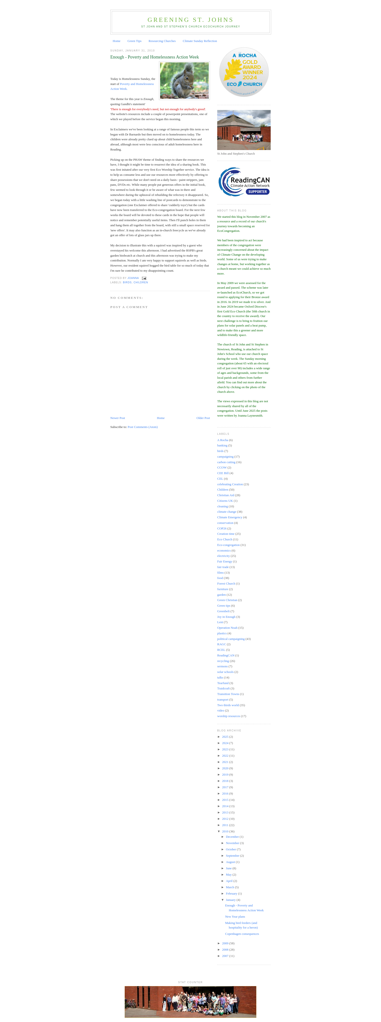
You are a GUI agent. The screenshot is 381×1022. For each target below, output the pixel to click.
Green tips (223, 605)
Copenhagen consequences (242, 934)
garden (221, 594)
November (233, 843)
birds (127, 282)
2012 (225, 819)
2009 (225, 943)
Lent (220, 622)
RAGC (221, 644)
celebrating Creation (230, 484)
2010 (225, 831)
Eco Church (224, 539)
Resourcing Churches (162, 41)
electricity (223, 556)
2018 (225, 781)
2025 (225, 736)
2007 (225, 956)
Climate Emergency (229, 517)
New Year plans (235, 916)
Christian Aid (225, 495)
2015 (225, 800)
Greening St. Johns (190, 19)
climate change (226, 511)
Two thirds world (228, 705)
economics (224, 550)
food (220, 578)
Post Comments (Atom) (143, 427)
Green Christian (227, 600)
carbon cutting (226, 462)
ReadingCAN (225, 655)
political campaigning (231, 639)
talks (220, 677)
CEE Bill (223, 473)
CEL (220, 478)
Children (141, 282)
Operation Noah (227, 627)
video (220, 710)
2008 (225, 949)
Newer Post (117, 418)
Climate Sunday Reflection (200, 41)
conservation (225, 523)
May (229, 874)
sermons (222, 666)
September (233, 855)
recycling (223, 661)
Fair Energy (224, 561)
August (231, 862)
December (233, 836)
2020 (225, 768)
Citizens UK (225, 501)
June (229, 868)
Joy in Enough (226, 617)
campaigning (225, 456)
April (230, 881)
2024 (225, 743)
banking (222, 445)
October (231, 849)
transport (222, 699)
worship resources (228, 716)
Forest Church (226, 583)
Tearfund (223, 683)
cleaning (222, 506)
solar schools (225, 672)
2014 (225, 806)
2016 (225, 793)
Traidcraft (223, 688)
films (220, 572)
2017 (225, 787)
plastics (222, 633)
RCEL (221, 650)
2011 (225, 825)
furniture (222, 589)
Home (117, 41)
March (230, 887)
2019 (225, 774)
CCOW (222, 467)
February (232, 893)
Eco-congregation (228, 545)
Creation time (225, 534)
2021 (225, 762)
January (231, 900)
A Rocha (222, 440)
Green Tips (134, 41)
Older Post (203, 418)
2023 (225, 749)
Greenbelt (223, 611)
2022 (225, 755)
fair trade (223, 567)
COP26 (221, 528)
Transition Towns (228, 694)
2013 (225, 812)
